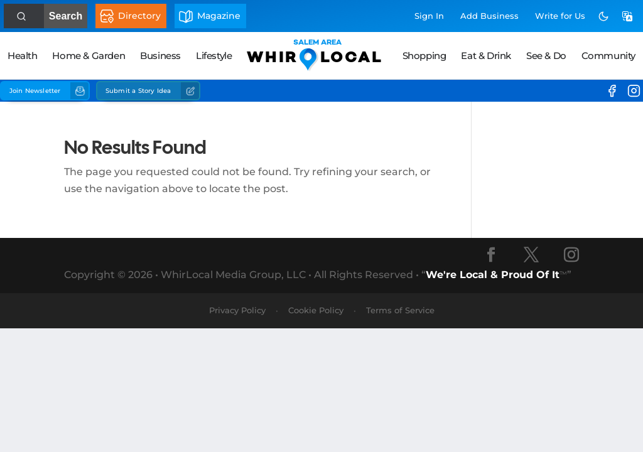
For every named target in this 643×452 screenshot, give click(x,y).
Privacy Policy (237, 310)
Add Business (489, 16)
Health (23, 56)
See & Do (546, 56)
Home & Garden (88, 56)
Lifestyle (214, 56)
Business (160, 56)
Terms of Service (400, 310)
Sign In (429, 16)
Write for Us (560, 16)
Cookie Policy (315, 310)
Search (60, 16)
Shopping (424, 56)
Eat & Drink (486, 56)
